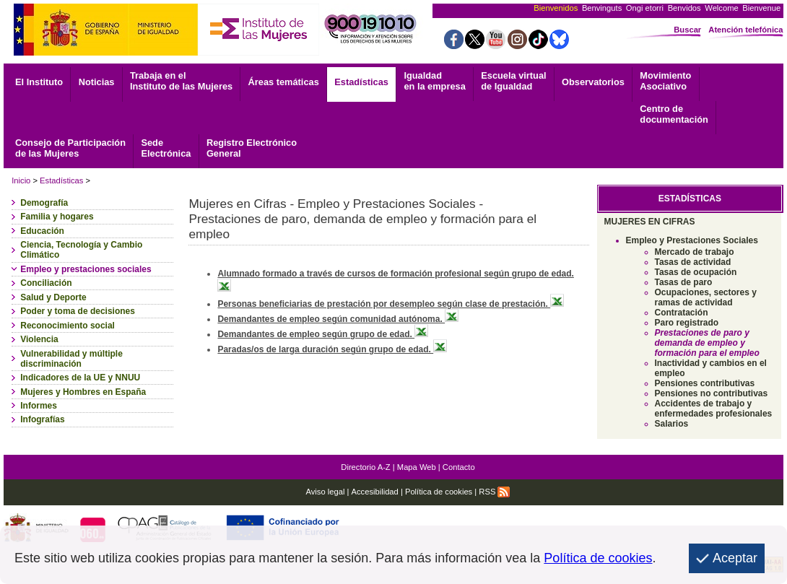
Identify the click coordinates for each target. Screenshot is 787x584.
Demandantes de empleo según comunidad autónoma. (337, 319)
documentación (674, 114)
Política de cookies (438, 491)
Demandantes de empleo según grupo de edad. (322, 334)
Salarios (672, 424)
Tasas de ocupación (696, 272)
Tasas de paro (684, 282)
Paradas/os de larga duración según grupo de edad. (332, 349)
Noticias (97, 82)
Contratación (681, 313)
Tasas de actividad (693, 262)
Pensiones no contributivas (711, 393)
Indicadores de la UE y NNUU (80, 377)
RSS (494, 491)
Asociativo (665, 81)
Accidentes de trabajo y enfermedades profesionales (714, 408)
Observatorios (593, 82)
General (251, 148)
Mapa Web (416, 467)
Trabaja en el (181, 81)
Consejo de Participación (70, 148)
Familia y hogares (56, 217)
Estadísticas (361, 82)
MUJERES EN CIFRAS (649, 222)
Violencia (39, 339)
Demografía (44, 203)
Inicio (21, 180)
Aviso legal (324, 491)
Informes (38, 406)
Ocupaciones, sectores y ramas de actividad (706, 297)
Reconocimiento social (67, 326)
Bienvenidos (556, 8)
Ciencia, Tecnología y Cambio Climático (81, 250)
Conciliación (45, 283)
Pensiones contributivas (705, 383)
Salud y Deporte (53, 297)
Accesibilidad (375, 491)
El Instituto (39, 82)
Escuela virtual (513, 81)
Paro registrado (687, 323)
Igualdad (434, 81)
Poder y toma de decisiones (77, 311)
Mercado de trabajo (694, 252)
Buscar (687, 29)
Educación (42, 231)
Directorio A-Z (365, 467)
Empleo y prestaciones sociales (85, 269)
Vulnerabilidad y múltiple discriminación (71, 359)
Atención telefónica (745, 29)
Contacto (459, 467)
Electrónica (166, 148)
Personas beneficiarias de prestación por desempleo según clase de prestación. (390, 304)
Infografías (42, 419)
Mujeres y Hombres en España (83, 392)
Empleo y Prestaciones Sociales (692, 240)
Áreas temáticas (283, 82)
